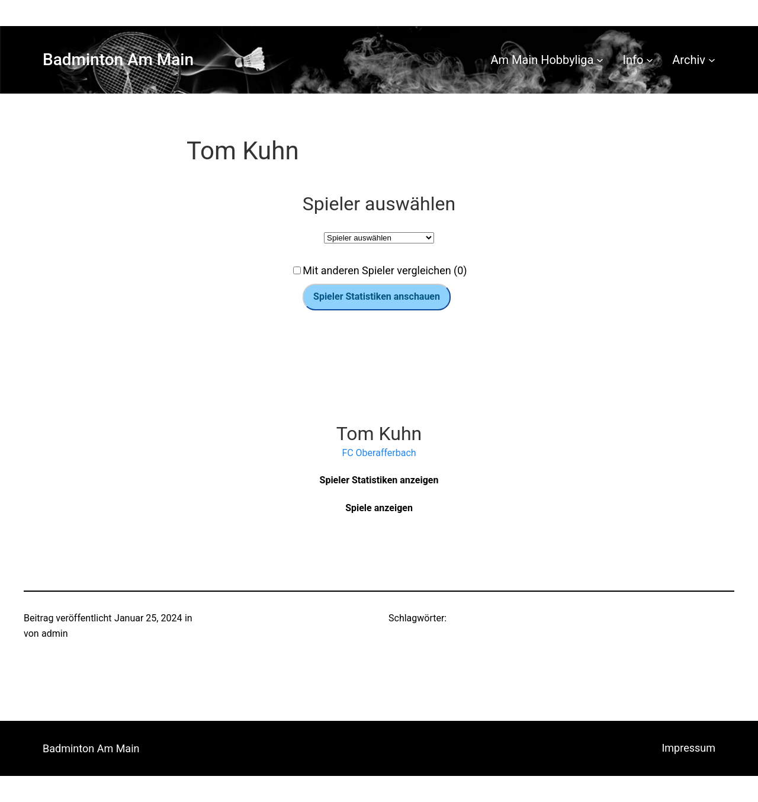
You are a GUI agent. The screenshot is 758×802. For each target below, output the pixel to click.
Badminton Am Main (118, 59)
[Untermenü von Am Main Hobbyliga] (599, 59)
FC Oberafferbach (379, 452)
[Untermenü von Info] (649, 59)
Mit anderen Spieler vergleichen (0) (385, 270)
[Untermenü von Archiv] (711, 59)
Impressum (688, 748)
